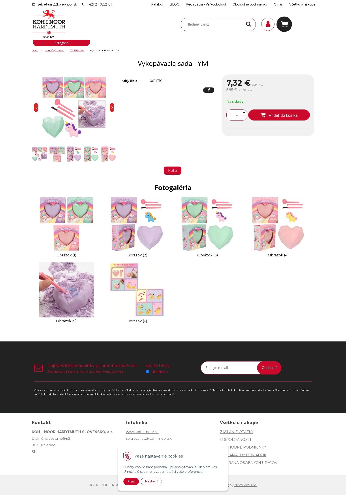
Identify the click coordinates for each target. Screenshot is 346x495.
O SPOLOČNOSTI (235, 440)
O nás (278, 4)
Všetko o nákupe (302, 4)
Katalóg (157, 4)
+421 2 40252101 (99, 4)
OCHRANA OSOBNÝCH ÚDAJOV (248, 463)
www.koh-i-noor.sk (142, 432)
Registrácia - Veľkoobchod (206, 4)
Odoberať (269, 368)
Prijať (131, 481)
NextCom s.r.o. (245, 485)
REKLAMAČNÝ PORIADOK (243, 455)
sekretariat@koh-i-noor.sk (57, 4)
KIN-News (159, 372)
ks (236, 115)
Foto (172, 170)
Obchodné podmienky (250, 4)
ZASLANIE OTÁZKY (236, 432)
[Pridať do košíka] (279, 115)
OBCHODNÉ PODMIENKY (243, 447)
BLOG (174, 4)
